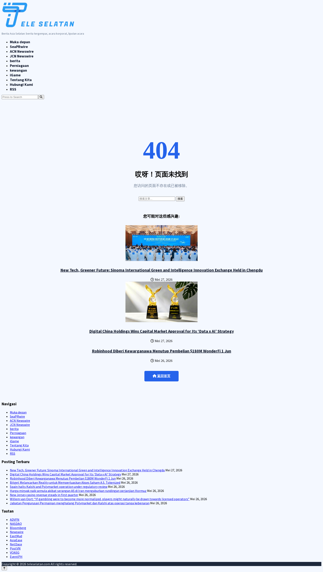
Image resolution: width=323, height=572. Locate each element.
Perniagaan (19, 65)
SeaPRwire (19, 46)
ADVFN (14, 519)
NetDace (16, 544)
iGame (15, 75)
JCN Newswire (21, 56)
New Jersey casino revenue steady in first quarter (44, 495)
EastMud (16, 536)
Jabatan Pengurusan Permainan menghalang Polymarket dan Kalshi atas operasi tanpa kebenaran (80, 503)
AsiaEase (16, 540)
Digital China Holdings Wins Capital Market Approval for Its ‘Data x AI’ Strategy (161, 331)
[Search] (41, 97)
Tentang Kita (21, 79)
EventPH (16, 557)
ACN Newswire (22, 51)
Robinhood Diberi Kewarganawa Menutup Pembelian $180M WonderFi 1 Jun (161, 350)
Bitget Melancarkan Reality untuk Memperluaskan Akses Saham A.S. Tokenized (65, 482)
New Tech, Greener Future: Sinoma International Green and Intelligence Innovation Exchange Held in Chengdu (161, 270)
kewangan (18, 70)
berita (15, 60)
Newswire (16, 532)
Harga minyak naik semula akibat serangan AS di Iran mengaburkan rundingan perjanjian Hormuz (78, 491)
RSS (13, 89)
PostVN (15, 548)
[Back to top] (4, 568)
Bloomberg (18, 528)
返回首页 (161, 376)
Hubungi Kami (21, 84)
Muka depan (20, 42)
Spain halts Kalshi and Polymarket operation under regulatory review (58, 487)
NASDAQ (16, 524)
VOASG (14, 552)
